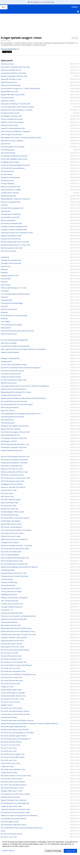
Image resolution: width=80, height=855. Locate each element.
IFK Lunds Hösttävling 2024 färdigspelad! (14, 340)
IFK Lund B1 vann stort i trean (10, 684)
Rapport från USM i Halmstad (10, 429)
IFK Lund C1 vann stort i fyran (10, 745)
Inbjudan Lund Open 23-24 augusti (12, 122)
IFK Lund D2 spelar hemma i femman (13, 782)
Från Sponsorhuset (7, 64)
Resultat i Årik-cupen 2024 (9, 509)
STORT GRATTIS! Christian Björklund (13, 168)
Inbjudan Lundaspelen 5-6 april (11, 236)
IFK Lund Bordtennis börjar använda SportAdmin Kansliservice (21, 828)
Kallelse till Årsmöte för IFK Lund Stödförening (16, 628)
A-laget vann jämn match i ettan (11, 806)
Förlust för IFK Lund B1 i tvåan (10, 536)
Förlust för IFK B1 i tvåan (9, 490)
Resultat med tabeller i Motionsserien (13, 696)
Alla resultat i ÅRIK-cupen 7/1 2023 (12, 788)
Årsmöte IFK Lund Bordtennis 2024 (12, 475)
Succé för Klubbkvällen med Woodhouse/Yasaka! (17, 107)
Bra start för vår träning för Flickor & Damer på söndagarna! (20, 368)
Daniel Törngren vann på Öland (11, 134)
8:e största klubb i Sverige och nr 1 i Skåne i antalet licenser (20, 88)
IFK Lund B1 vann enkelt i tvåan (11, 552)
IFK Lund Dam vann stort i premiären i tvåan (15, 812)
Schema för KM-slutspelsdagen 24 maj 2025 (15, 165)
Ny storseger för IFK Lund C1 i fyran (12, 647)
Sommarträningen (7, 579)
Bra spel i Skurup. (7, 174)
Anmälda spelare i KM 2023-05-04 (12, 604)
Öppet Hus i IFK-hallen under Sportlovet (14, 638)
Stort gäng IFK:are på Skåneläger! (12, 303)
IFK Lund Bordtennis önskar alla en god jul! (15, 518)
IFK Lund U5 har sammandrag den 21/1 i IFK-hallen (17, 733)
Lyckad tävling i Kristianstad (10, 217)
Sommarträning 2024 (8, 423)
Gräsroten (4, 306)
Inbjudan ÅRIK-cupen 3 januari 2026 (12, 95)
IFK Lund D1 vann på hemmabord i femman (15, 711)
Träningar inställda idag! (9, 582)
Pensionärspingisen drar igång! (11, 325)
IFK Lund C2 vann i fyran (9, 748)
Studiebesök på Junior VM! (9, 276)
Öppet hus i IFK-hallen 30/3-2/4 (11, 70)
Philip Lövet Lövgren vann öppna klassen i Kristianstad (19, 815)
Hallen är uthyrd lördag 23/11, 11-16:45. (14, 288)
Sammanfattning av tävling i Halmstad (13, 819)
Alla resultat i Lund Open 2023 (11, 625)
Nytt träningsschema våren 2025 (11, 248)
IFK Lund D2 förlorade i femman (11, 742)
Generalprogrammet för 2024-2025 (12, 417)
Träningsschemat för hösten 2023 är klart (14, 576)
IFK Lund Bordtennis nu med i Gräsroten (14, 401)
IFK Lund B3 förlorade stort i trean (12, 680)
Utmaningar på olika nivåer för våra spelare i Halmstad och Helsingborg (25, 386)
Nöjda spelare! (6, 328)
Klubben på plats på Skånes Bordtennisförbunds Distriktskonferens (23, 398)
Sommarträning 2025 (8, 150)
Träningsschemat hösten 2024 (11, 395)
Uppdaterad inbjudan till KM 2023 (12, 613)
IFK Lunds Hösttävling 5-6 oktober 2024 (13, 380)
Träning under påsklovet (9, 622)
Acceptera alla (70, 851)
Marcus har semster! (8, 411)
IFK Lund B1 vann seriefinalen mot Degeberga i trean (18, 674)
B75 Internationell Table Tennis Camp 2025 (15, 242)
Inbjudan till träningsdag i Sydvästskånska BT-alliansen (19, 567)
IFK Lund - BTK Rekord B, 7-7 (10, 49)
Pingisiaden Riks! (6, 300)
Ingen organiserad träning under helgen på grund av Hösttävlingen (23, 349)
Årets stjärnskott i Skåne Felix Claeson (13, 825)
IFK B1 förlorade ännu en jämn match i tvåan (15, 478)
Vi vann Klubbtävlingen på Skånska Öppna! (15, 294)
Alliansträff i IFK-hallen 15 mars (11, 79)
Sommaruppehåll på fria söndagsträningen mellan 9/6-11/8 (20, 414)
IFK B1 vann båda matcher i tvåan (12, 561)
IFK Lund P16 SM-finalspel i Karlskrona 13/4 (15, 457)
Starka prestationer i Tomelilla (11, 190)
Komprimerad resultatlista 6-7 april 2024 (14, 463)
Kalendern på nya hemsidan (10, 797)
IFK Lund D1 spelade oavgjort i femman (14, 736)
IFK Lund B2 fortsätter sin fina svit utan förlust (16, 776)
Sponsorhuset (5, 144)
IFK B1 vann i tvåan (7, 493)
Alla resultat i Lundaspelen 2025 (11, 223)
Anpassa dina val (8, 850)
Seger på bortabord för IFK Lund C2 (12, 641)
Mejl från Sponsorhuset (9, 82)
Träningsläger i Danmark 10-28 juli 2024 (14, 438)
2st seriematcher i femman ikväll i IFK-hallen (15, 714)
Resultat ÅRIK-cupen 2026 (9, 91)
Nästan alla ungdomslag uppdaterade (13, 726)
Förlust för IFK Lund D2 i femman (11, 644)
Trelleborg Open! (6, 361)
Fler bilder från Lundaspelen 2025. (12, 208)
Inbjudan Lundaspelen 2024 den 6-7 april (14, 472)
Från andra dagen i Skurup (10, 822)
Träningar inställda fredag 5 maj (11, 607)
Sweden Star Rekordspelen (10, 352)
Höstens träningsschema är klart (12, 119)
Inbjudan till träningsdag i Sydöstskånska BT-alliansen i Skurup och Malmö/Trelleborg (29, 723)
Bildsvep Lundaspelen (8, 220)
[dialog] (40, 846)
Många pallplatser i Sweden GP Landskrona (15, 199)
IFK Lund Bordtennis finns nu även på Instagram (17, 404)
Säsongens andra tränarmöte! (11, 263)
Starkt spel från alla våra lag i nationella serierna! (17, 331)
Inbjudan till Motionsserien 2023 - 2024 (13, 573)
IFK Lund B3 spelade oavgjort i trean (13, 754)
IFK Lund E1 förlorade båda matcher (13, 757)
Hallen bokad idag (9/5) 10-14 (10, 435)
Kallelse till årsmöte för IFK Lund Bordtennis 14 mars (18, 631)
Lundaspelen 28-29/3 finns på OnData (13, 73)
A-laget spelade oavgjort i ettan (21, 37)
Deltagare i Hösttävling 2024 (10, 358)
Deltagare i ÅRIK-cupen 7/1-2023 (11, 791)
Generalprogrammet (8, 570)
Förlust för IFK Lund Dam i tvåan (11, 656)
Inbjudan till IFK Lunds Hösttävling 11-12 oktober (16, 110)
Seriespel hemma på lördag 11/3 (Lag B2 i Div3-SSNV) (18, 634)
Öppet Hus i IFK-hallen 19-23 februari (13, 487)
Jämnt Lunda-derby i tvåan (9, 503)
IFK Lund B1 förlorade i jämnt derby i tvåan (15, 549)
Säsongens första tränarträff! (11, 374)
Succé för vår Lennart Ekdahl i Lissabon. (14, 364)
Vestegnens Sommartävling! (10, 177)
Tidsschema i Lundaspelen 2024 (11, 466)
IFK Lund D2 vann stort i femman (11, 708)
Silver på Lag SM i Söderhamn (11, 214)
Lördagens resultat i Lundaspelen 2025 (14, 230)
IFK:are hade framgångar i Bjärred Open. (14, 159)
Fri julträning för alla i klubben (11, 521)
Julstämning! (5, 257)
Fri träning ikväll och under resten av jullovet (15, 794)
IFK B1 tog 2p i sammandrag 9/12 (11, 527)
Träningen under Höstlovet (10, 542)
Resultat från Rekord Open (10, 515)
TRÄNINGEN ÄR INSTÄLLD (9, 595)
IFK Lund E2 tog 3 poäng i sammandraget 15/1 (16, 739)
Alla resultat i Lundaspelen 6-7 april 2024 (14, 460)
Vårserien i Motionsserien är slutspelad (14, 598)
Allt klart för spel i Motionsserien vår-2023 (14, 730)
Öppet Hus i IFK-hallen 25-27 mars (12, 469)
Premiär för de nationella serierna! (12, 371)
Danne (3, 831)
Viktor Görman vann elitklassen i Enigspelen (15, 131)
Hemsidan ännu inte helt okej (10, 239)
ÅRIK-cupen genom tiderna (10, 407)
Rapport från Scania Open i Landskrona (14, 539)
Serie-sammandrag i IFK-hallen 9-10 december (16, 530)
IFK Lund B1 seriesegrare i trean (11, 659)
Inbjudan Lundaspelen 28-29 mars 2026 (14, 76)
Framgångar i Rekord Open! (10, 162)
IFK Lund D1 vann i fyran (9, 837)
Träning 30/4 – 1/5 (7, 610)
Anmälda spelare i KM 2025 (10, 193)
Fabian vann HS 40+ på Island (10, 85)
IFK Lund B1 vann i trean (9, 760)
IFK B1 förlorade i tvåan (8, 506)
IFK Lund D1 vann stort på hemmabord (13, 785)
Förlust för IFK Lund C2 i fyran (10, 763)
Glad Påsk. (4, 205)
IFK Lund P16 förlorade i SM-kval (11, 834)
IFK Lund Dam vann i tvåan (9, 653)
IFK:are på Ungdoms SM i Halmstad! (12, 147)
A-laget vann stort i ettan (9, 772)
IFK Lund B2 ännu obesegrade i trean (13, 671)
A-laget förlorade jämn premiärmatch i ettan (15, 809)
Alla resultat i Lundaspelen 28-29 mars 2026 (15, 67)
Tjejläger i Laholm (6, 705)
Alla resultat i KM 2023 (8, 585)
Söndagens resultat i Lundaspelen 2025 (14, 226)
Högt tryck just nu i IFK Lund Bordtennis (14, 389)
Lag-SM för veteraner (8, 101)
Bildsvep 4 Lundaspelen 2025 (10, 187)
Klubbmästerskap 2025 (8, 196)
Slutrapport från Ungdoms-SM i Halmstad (14, 426)
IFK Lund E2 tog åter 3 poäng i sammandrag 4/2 (16, 665)
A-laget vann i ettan (7, 687)
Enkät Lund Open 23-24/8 (9, 125)
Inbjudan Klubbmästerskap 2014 (11, 450)
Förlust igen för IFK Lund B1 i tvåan (12, 533)
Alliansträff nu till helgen (9, 343)
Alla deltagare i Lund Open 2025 (11, 116)
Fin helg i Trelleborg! (7, 183)
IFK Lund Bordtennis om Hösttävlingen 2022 (15, 803)
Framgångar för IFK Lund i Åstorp (12, 484)
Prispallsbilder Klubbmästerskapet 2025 (14, 156)
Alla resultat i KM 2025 (8, 153)
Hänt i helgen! (5, 322)
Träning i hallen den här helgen (11, 591)
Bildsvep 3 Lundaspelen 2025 (10, 202)
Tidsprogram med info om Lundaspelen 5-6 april (17, 233)
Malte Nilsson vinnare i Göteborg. (12, 141)
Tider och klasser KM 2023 (9, 601)
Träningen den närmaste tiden (11, 260)
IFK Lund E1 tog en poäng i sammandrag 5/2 (15, 650)
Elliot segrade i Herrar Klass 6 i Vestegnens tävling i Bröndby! (21, 137)
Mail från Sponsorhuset (9, 309)
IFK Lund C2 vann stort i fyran (10, 702)
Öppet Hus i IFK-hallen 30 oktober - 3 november (16, 545)
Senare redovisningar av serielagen (13, 693)
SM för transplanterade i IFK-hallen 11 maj (15, 444)
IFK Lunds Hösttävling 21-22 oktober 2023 (14, 564)
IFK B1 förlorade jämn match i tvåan (12, 481)
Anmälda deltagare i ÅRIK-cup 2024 (12, 512)
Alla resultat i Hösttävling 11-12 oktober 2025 (15, 104)
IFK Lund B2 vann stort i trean (10, 668)
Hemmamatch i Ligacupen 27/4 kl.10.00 (13, 447)
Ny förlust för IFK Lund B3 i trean (11, 677)
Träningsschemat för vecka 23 (11, 588)
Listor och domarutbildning (10, 555)
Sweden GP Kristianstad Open (11, 377)
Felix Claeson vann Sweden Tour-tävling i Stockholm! (18, 616)
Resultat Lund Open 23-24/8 (10, 113)
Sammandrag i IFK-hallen (9, 717)
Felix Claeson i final (7, 496)
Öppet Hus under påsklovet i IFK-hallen (14, 619)
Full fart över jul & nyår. (8, 251)
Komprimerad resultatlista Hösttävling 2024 (15, 346)
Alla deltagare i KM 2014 (9, 441)
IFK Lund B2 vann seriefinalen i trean (13, 769)
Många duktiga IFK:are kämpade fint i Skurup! (16, 392)
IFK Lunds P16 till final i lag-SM (10, 499)
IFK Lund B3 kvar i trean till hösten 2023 (14, 662)
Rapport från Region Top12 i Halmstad (13, 800)
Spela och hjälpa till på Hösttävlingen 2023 (15, 558)
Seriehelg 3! (5, 291)
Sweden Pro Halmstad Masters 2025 (13, 128)
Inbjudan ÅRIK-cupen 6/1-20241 (11, 524)
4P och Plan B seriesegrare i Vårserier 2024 (15, 432)
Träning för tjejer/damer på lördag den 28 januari (17, 720)
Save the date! (6, 279)
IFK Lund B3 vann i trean (9, 751)
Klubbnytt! (4, 269)
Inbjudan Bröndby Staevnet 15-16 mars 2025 (15, 245)
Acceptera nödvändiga (53, 851)
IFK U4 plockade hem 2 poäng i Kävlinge (14, 315)
